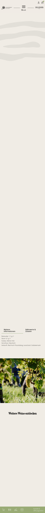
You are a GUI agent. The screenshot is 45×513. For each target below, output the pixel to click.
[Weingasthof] (10, 510)
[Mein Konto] (39, 2)
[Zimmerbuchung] (16, 510)
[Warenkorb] (3, 510)
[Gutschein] (22, 510)
